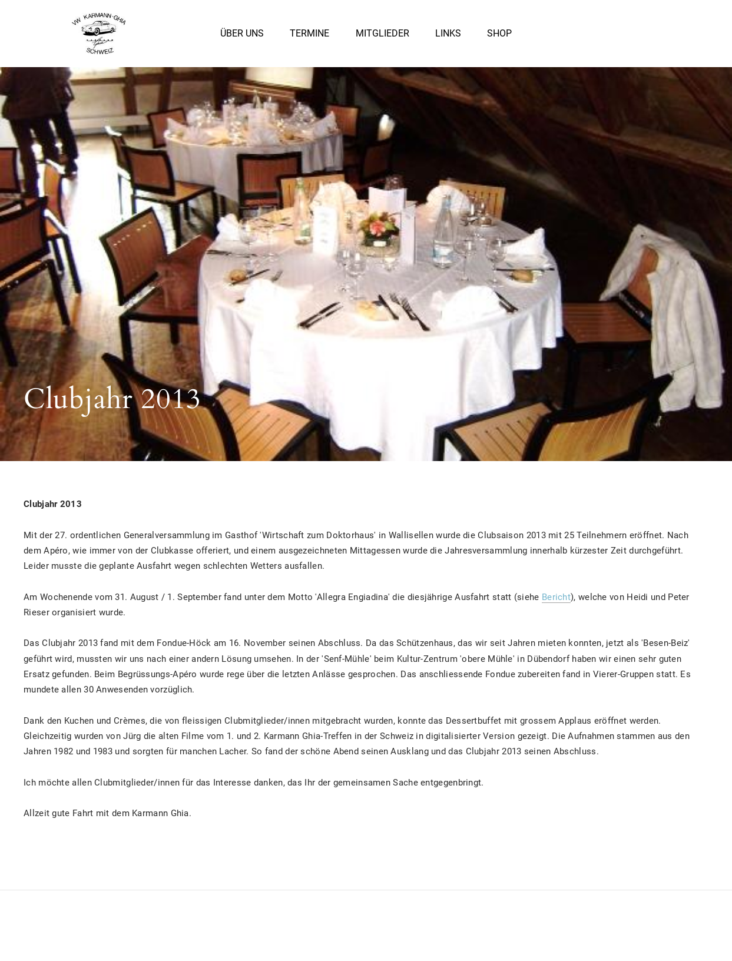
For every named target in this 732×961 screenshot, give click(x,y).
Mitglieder (382, 35)
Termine (309, 35)
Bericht (556, 597)
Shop (499, 35)
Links (448, 35)
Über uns (242, 35)
